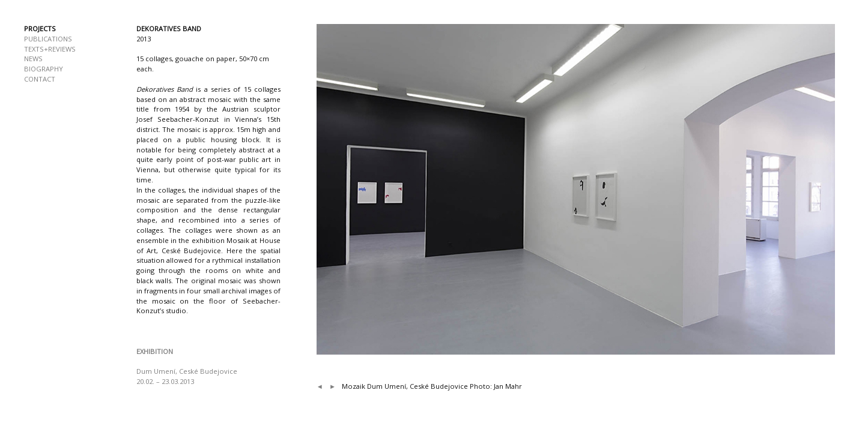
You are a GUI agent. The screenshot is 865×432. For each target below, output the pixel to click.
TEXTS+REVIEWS (50, 48)
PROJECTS (40, 28)
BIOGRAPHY (43, 68)
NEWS (33, 58)
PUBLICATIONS (48, 38)
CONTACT (39, 78)
